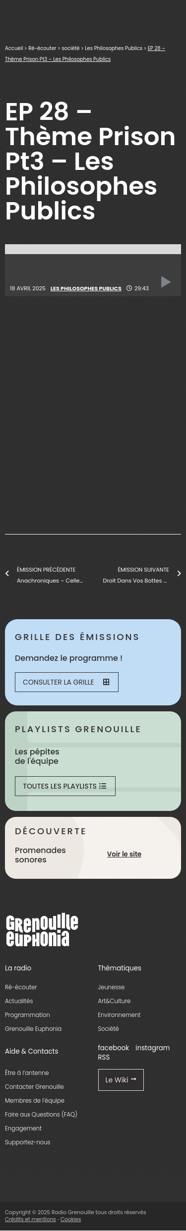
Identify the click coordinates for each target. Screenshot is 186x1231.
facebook (113, 1048)
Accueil (14, 48)
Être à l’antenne (27, 1073)
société (70, 48)
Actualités (19, 1001)
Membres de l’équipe (34, 1101)
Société (108, 1029)
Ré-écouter (42, 48)
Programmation (27, 1015)
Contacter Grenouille (34, 1087)
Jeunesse (111, 987)
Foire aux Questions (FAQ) (41, 1115)
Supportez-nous (27, 1142)
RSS (104, 1057)
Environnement (119, 1015)
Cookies (71, 1219)
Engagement (23, 1128)
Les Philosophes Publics (113, 48)
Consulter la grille (66, 682)
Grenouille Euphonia (33, 1029)
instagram (152, 1048)
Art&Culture (114, 1001)
